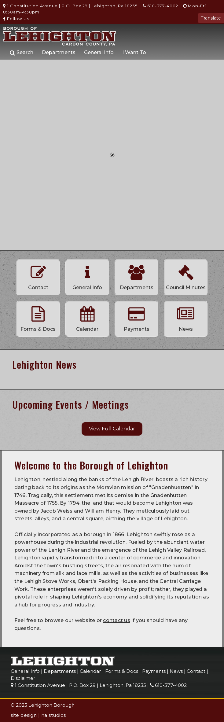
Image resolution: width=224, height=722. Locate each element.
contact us (116, 620)
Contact (38, 275)
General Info (99, 52)
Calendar (87, 317)
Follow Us (16, 18)
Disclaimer (23, 678)
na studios (53, 715)
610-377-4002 (160, 5)
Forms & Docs (38, 317)
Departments (58, 52)
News (185, 317)
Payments (136, 317)
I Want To (134, 52)
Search (21, 53)
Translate (211, 18)
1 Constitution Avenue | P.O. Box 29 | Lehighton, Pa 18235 (70, 5)
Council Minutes (185, 275)
